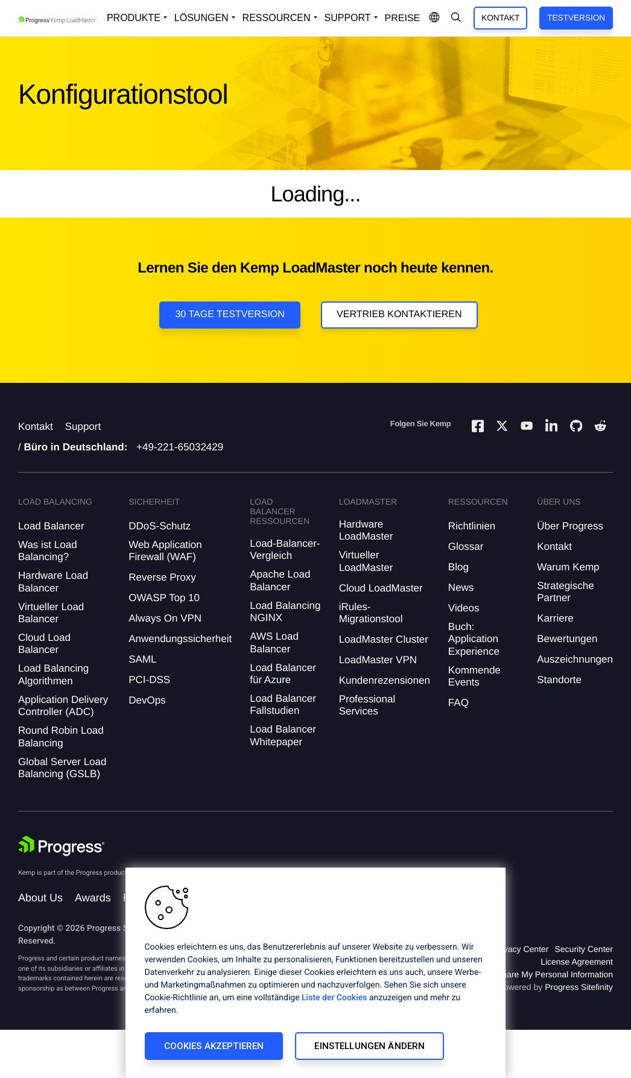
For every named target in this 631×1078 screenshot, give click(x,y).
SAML (142, 659)
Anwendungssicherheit (180, 639)
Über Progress (570, 526)
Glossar (466, 546)
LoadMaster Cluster (383, 639)
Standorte (559, 680)
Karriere (555, 618)
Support (83, 426)
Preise (402, 18)
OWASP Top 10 (164, 598)
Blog (458, 567)
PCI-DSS (149, 680)
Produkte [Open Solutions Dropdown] (133, 18)
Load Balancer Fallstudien (283, 704)
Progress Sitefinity (579, 987)
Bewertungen (567, 639)
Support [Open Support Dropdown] (348, 18)
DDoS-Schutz (159, 526)
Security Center (584, 949)
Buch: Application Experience (473, 639)
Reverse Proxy (161, 577)
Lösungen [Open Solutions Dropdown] (201, 18)
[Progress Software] (61, 846)
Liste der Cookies (334, 998)
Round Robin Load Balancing (61, 736)
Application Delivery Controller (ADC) (63, 705)
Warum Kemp (568, 567)
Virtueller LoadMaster (366, 561)
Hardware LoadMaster (366, 530)
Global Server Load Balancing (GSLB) (62, 768)
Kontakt (500, 17)
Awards (93, 898)
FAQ (458, 702)
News (461, 587)
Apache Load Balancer (280, 580)
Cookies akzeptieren (214, 1046)
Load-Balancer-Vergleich (285, 549)
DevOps (146, 700)
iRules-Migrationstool (371, 613)
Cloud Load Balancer (44, 643)
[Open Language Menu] (434, 18)
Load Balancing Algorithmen (53, 674)
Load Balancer (51, 526)
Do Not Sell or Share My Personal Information (527, 974)
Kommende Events (474, 676)
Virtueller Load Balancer (51, 613)
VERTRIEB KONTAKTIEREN (399, 314)
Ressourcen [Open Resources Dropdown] (277, 18)
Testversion (576, 17)
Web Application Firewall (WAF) (165, 551)
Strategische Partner (565, 592)
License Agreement (577, 961)
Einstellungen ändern (369, 1046)
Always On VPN (164, 618)
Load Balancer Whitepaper (283, 735)
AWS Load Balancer (274, 642)
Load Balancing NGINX (285, 611)
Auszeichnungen (575, 659)
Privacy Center (521, 949)
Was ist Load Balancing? (47, 551)
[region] (315, 973)
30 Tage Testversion (229, 314)
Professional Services (367, 705)
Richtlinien (471, 526)
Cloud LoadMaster (381, 588)
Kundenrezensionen (384, 680)
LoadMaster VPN (378, 660)
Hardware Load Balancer (53, 581)
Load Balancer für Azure (283, 674)
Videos (464, 608)
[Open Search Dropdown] (456, 18)
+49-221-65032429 (179, 447)
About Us (40, 898)
